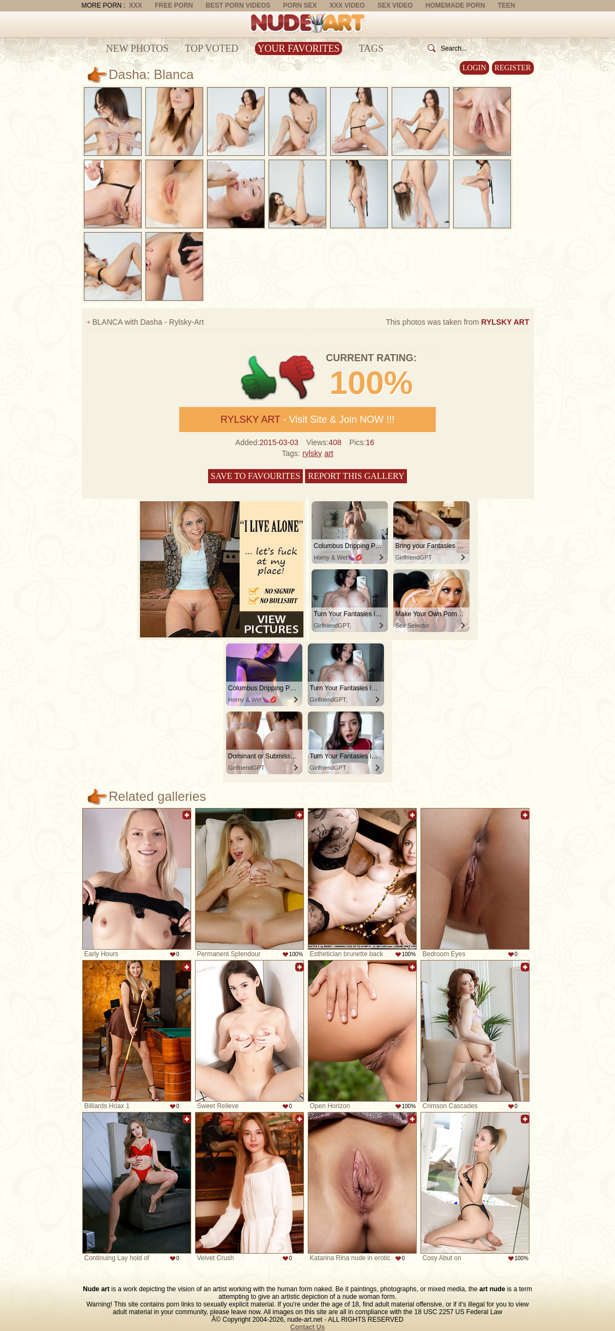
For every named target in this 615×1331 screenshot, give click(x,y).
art (328, 453)
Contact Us (307, 1327)
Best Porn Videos (238, 5)
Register (513, 68)
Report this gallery (356, 476)
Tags (370, 48)
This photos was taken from (457, 322)
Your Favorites (299, 48)
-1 (297, 378)
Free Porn (174, 5)
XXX (135, 5)
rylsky (312, 453)
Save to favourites (256, 476)
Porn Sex (300, 5)
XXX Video (347, 5)
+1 (259, 378)
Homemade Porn (455, 5)
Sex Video (395, 5)
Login (474, 68)
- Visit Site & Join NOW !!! (307, 419)
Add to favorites (186, 815)
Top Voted (211, 48)
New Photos (137, 48)
